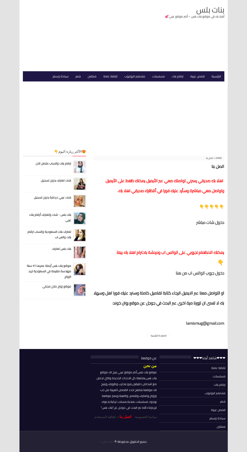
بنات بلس (107, 441)
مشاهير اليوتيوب (215, 393)
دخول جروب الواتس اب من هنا (200, 273)
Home (218, 158)
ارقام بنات (219, 384)
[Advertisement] (76, 36)
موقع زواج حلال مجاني (56, 286)
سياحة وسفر (217, 418)
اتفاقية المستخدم (105, 417)
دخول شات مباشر (210, 222)
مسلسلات (219, 376)
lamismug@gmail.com (205, 323)
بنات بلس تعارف (61, 248)
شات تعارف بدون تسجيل (56, 180)
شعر (222, 401)
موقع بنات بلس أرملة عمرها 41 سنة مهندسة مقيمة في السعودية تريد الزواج (49, 271)
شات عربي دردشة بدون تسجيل (52, 197)
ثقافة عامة (218, 368)
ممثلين (221, 426)
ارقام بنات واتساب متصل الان (53, 163)
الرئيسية (216, 76)
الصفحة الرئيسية (159, 335)
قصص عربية (218, 410)
